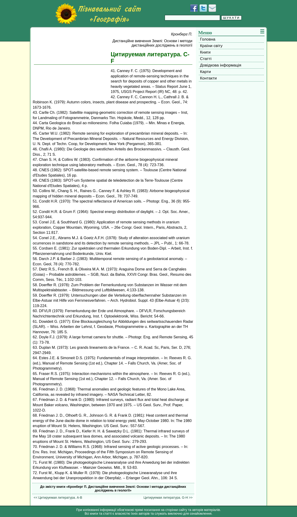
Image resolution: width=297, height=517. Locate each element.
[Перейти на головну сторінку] (98, 13)
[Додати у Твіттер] (203, 8)
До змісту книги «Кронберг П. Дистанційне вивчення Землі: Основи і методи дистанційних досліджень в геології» (113, 488)
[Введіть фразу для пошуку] (192, 18)
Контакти (208, 78)
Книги (205, 52)
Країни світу (211, 45)
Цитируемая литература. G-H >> (168, 497)
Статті (205, 58)
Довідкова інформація (220, 65)
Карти (205, 71)
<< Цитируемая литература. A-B (58, 497)
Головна (207, 39)
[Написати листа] (212, 8)
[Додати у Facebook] (194, 8)
